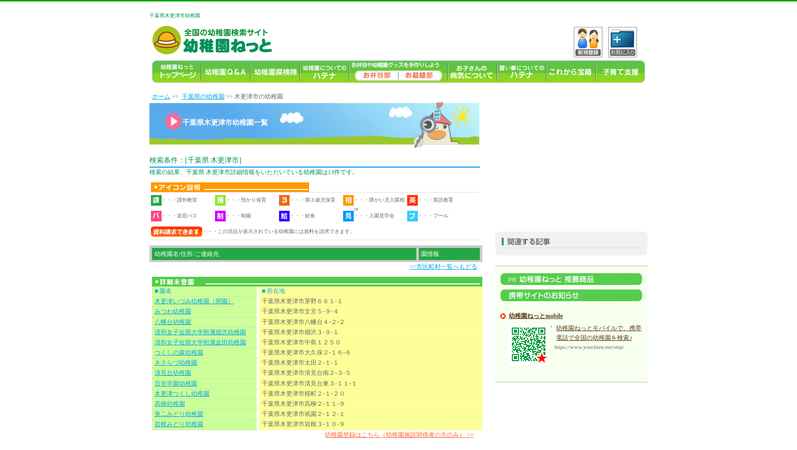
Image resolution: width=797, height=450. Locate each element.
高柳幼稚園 (170, 403)
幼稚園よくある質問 (226, 72)
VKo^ (588, 42)
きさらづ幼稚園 (176, 362)
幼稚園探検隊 (275, 72)
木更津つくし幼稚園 (182, 393)
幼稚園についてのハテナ (324, 72)
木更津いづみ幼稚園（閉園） (194, 301)
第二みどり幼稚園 (179, 413)
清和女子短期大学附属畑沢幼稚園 (200, 332)
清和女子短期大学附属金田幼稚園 (200, 342)
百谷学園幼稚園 (176, 383)
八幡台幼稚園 (173, 322)
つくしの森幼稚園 (179, 352)
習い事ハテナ (521, 72)
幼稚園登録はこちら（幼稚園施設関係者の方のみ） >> (399, 434)
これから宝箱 (571, 72)
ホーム (161, 96)
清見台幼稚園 (173, 372)
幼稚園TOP (176, 72)
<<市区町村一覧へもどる (443, 266)
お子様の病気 (472, 72)
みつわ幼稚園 (173, 311)
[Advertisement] (571, 155)
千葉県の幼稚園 (203, 96)
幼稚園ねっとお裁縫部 (423, 72)
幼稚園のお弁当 (373, 72)
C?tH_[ (622, 42)
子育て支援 (620, 72)
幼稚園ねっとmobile (536, 315)
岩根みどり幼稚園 (179, 424)
